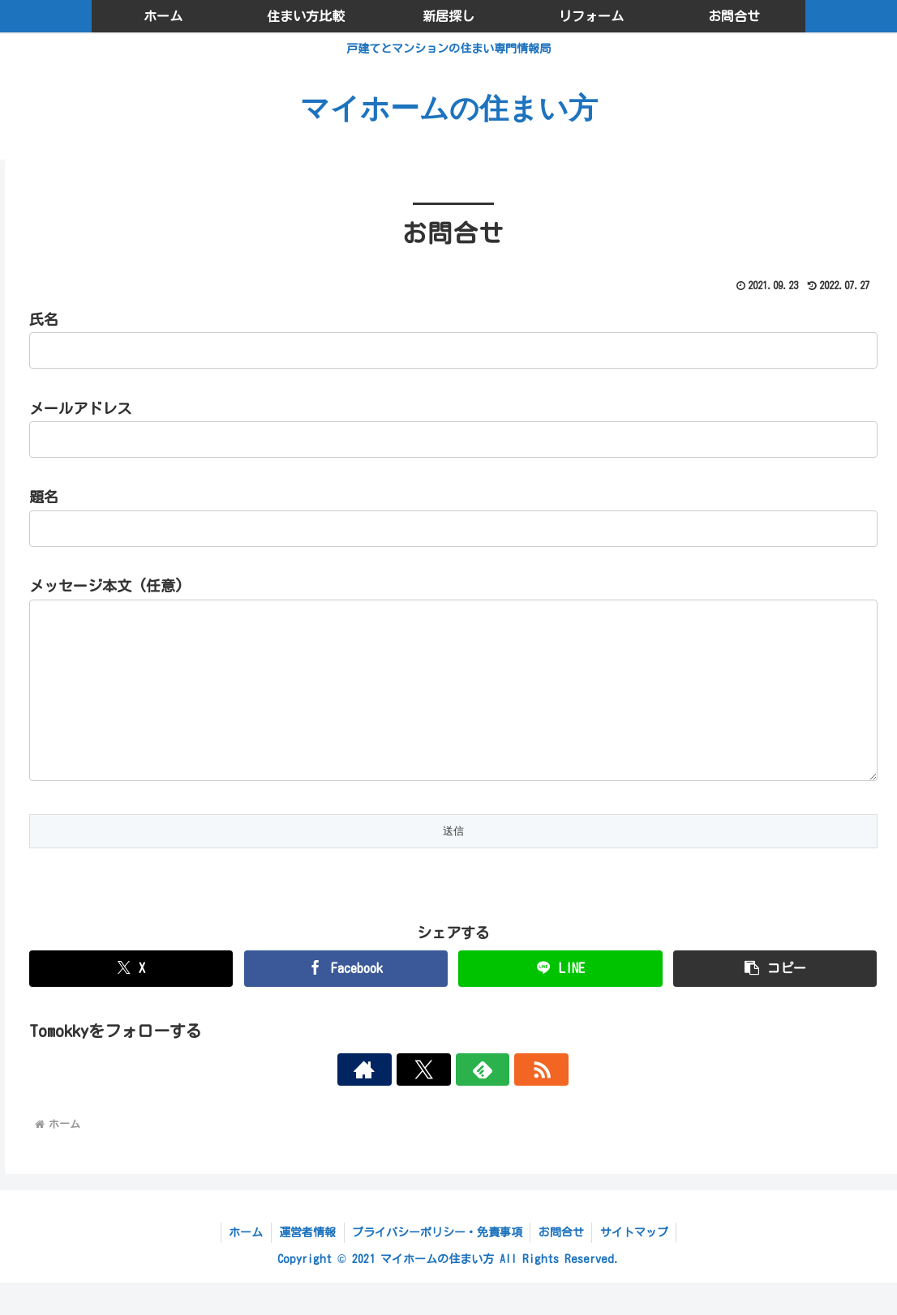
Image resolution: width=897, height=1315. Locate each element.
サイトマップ (636, 1264)
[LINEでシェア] (560, 1001)
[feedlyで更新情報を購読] (472, 1102)
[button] (775, 1001)
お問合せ (562, 1264)
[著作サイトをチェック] (397, 1102)
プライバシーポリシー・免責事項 (437, 1264)
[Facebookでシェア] (346, 1001)
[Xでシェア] (131, 1001)
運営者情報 (306, 1264)
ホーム (244, 1264)
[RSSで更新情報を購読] (509, 1102)
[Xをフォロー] (434, 1102)
